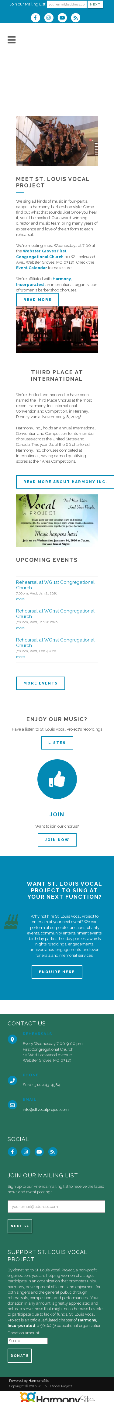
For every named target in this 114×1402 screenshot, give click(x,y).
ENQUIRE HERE (57, 972)
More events (40, 683)
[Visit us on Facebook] (37, 18)
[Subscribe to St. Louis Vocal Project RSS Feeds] (77, 18)
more (20, 599)
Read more (37, 300)
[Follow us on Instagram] (50, 18)
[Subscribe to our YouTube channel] (64, 18)
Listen (57, 743)
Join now (57, 840)
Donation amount (23, 1333)
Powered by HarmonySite (29, 1381)
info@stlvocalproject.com (46, 1109)
